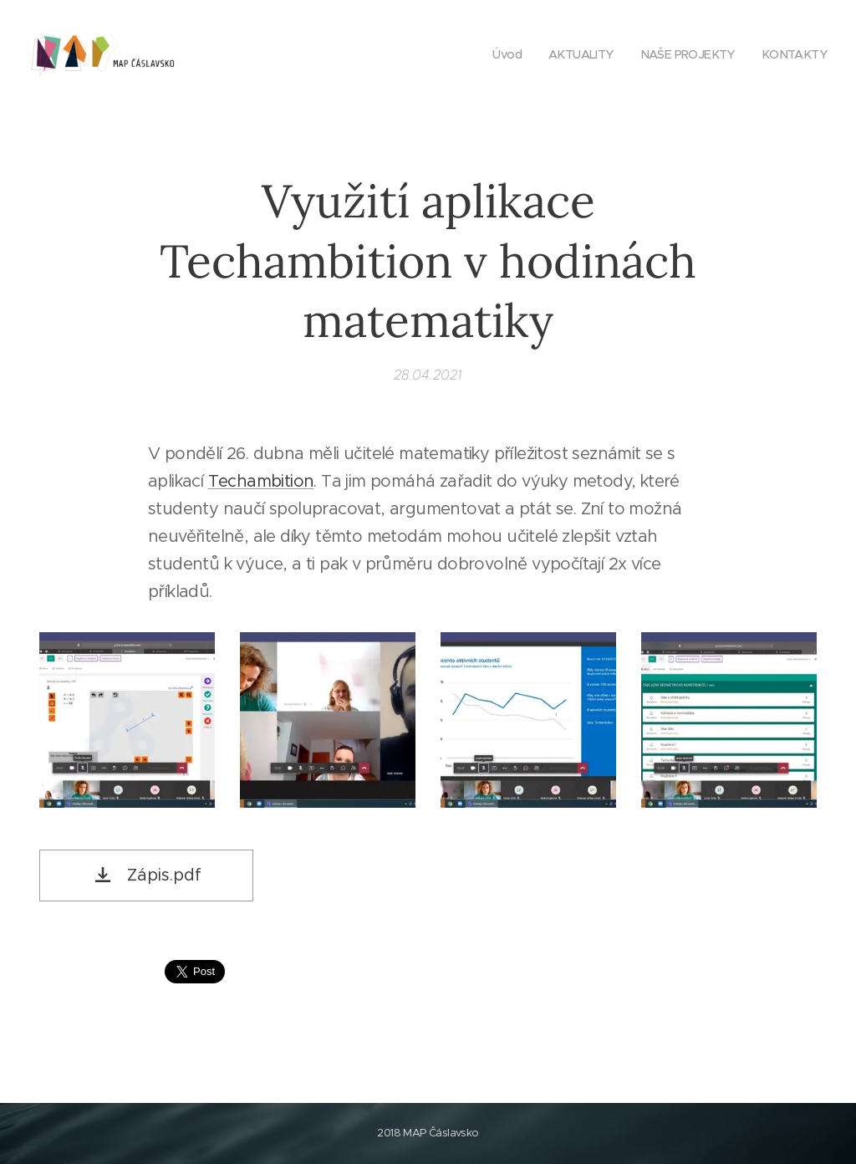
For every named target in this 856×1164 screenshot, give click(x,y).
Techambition (261, 481)
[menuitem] (495, 54)
